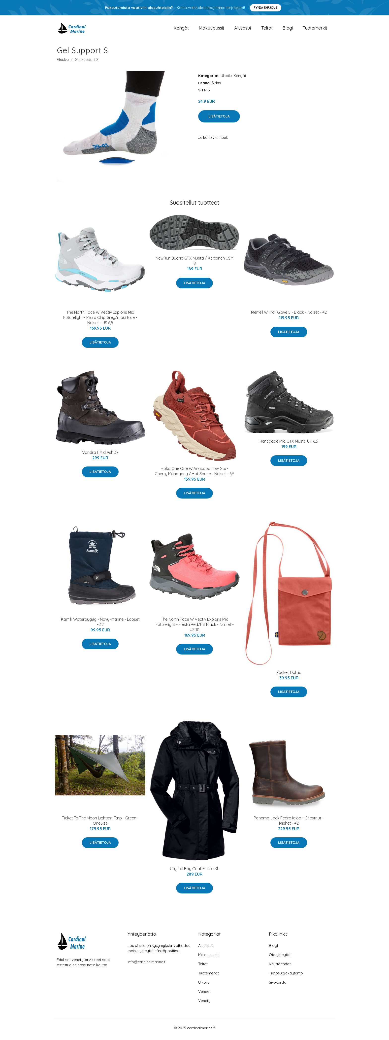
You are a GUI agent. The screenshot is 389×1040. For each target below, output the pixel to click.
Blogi (288, 30)
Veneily (204, 1004)
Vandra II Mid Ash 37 (100, 455)
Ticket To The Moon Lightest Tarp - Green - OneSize (100, 824)
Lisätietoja (219, 119)
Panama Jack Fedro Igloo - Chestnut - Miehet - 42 (289, 824)
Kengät (181, 30)
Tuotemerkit (315, 30)
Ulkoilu (226, 79)
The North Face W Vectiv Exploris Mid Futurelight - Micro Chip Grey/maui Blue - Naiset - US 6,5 (100, 321)
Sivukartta (277, 985)
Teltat (267, 30)
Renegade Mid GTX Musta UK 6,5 (288, 444)
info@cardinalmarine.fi (147, 965)
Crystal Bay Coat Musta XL (194, 872)
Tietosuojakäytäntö (286, 976)
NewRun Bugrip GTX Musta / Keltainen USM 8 (194, 264)
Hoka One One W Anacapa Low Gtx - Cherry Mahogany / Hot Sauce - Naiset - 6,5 (194, 474)
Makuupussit (211, 30)
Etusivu (63, 63)
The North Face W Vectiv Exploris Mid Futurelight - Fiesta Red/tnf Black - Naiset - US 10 (195, 628)
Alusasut (242, 30)
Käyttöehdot (280, 967)
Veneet (204, 995)
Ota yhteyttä (280, 958)
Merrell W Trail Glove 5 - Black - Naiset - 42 (289, 315)
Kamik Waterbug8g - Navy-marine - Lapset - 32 (100, 625)
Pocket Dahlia (288, 675)
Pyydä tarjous (265, 7)
